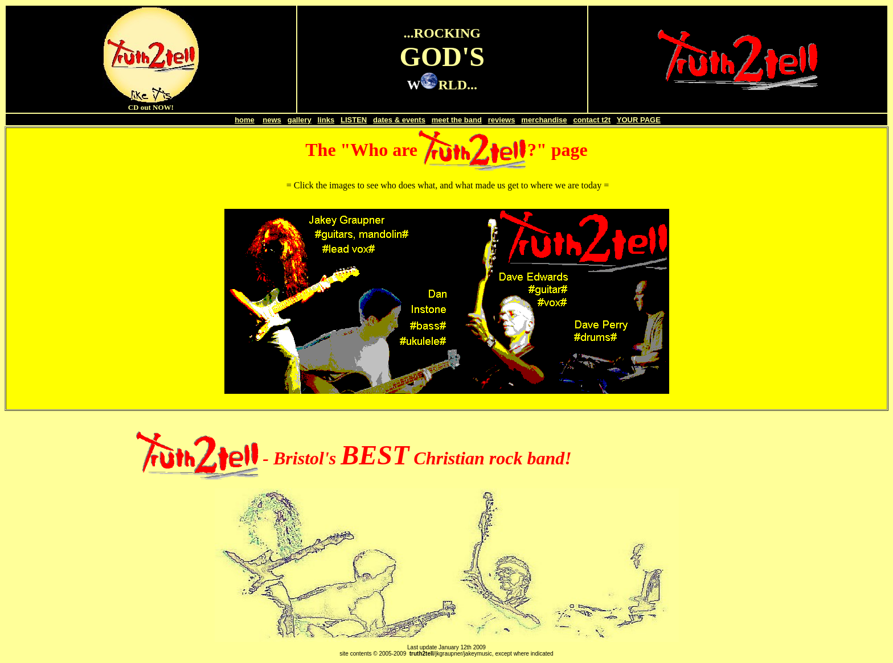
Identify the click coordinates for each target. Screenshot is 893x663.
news (272, 120)
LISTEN (354, 120)
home (245, 120)
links (326, 120)
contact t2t (592, 120)
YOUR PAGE (639, 120)
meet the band (457, 120)
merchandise (544, 120)
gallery (300, 120)
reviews (501, 120)
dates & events (399, 120)
